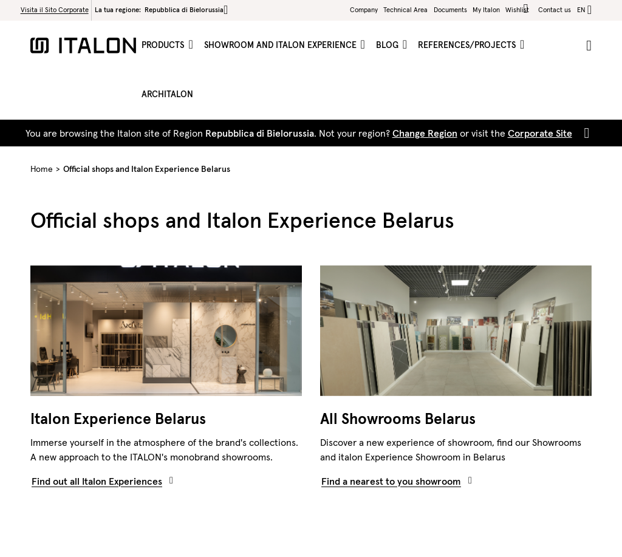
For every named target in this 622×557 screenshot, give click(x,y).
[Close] (584, 133)
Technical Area (405, 9)
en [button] (581, 9)
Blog (388, 44)
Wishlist (519, 8)
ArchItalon (167, 94)
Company (364, 9)
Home (41, 168)
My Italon (486, 9)
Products (164, 44)
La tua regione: (161, 10)
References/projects (468, 44)
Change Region (424, 133)
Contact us (554, 9)
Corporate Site (540, 133)
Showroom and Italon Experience (281, 44)
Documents (450, 9)
